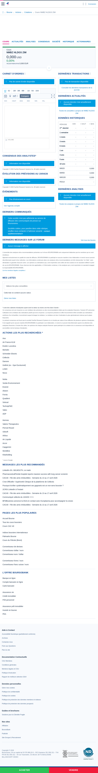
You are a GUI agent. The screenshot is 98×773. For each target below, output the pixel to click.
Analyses (31, 42)
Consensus (44, 42)
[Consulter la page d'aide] (85, 4)
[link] (18, 634)
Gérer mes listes (10, 298)
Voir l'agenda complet (12, 206)
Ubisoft (5, 432)
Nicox (5, 373)
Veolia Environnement (11, 383)
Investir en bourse (10, 610)
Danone (6, 361)
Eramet (5, 387)
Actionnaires (84, 42)
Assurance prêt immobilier (13, 606)
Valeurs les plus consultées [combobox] (17, 286)
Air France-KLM (9, 342)
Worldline (6, 451)
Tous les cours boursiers (12, 522)
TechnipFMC (8, 406)
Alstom (5, 391)
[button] (3, 4)
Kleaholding (7, 455)
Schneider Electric (10, 354)
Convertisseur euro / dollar (13, 554)
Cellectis (6, 358)
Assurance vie (8, 592)
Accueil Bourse (8, 518)
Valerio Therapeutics (11, 424)
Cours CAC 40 (8, 526)
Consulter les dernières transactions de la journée (77, 89)
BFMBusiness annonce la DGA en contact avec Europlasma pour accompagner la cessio (38, 501)
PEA (4, 614)
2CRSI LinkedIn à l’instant (13, 489)
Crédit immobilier (9, 596)
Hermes (6, 420)
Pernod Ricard (8, 428)
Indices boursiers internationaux (15, 532)
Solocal (5, 402)
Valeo (5, 410)
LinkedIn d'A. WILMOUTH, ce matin (17, 470)
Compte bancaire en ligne (13, 582)
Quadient (6, 398)
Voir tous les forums (88, 240)
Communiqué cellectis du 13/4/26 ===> (18, 497)
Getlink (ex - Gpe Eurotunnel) (14, 365)
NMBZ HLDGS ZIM (16, 52)
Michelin (6, 350)
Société (56, 42)
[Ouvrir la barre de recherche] (83, 4)
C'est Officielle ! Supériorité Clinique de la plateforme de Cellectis (28, 482)
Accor (5, 443)
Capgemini (7, 447)
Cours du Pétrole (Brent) (12, 540)
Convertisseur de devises (13, 547)
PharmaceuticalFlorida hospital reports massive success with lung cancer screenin (35, 474)
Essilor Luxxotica (9, 346)
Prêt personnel (8, 600)
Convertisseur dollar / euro (13, 550)
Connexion (92, 4)
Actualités (17, 42)
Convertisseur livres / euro (13, 561)
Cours (6, 42)
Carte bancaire (8, 586)
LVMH (5, 369)
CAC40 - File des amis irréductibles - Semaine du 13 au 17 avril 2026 (30, 478)
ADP (4, 414)
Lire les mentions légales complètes (14, 270)
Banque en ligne (9, 578)
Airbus (5, 436)
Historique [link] (68, 42)
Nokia (5, 379)
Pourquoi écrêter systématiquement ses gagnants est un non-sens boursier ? (33, 486)
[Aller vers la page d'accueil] (7, 4)
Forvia (5, 395)
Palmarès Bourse (9, 536)
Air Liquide (7, 439)
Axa (4, 338)
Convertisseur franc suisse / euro (16, 564)
